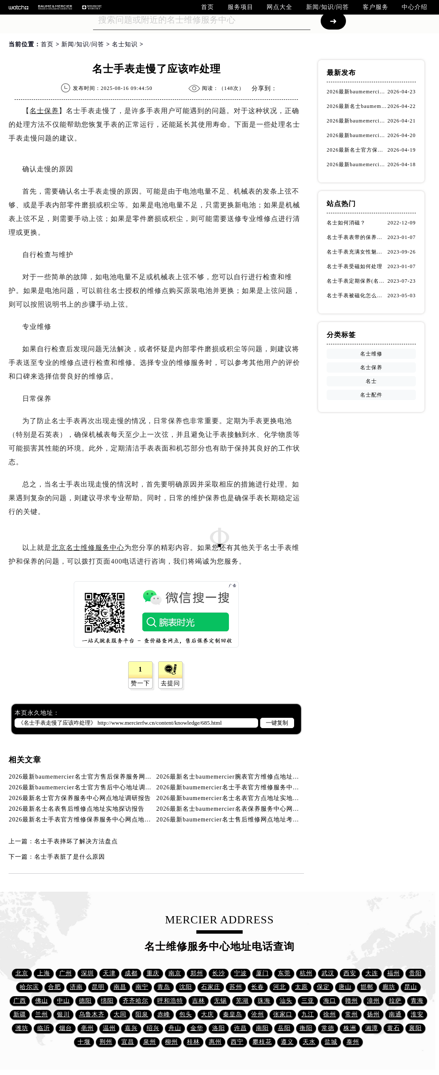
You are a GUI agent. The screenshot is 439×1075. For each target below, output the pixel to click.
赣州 (351, 1000)
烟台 (65, 1028)
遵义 (287, 1042)
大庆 (207, 1014)
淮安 (417, 1014)
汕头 (286, 1000)
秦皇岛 (232, 1014)
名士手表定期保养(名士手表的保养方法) (357, 281)
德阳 (85, 1000)
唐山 (345, 987)
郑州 (196, 973)
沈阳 (185, 987)
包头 (185, 1014)
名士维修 (371, 354)
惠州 (215, 1042)
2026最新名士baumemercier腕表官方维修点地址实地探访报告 (244, 776)
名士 (371, 381)
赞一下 (140, 683)
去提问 (170, 683)
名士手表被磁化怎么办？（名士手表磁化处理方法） (357, 296)
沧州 (257, 1014)
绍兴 (153, 1028)
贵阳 (415, 973)
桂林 (193, 1042)
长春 (257, 987)
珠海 (264, 1000)
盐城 (331, 1042)
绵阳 (107, 1000)
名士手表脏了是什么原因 (69, 857)
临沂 (43, 1028)
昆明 (98, 987)
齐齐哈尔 (135, 1000)
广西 (19, 1000)
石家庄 (210, 987)
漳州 (373, 1000)
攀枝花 (262, 1042)
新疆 (19, 1014)
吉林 (198, 1000)
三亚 (307, 1000)
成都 (131, 973)
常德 (328, 1028)
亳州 (87, 1028)
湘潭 (371, 1028)
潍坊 (21, 1028)
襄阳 (415, 1028)
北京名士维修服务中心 (87, 547)
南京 (174, 973)
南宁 (141, 987)
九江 (307, 1014)
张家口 (282, 1014)
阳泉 (141, 1014)
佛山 (41, 1000)
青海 (417, 1000)
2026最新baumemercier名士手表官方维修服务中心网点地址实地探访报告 (260, 787)
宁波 (240, 973)
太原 (301, 987)
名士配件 (371, 395)
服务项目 (240, 7)
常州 (351, 1014)
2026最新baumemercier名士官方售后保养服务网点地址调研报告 (99, 776)
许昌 (240, 1028)
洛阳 (218, 1028)
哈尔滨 (29, 987)
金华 (196, 1028)
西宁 (237, 1042)
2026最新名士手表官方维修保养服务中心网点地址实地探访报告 (99, 819)
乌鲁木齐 (92, 1014)
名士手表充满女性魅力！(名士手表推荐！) (357, 252)
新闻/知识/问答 (327, 7)
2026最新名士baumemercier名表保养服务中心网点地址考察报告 (247, 809)
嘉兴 (131, 1028)
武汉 (328, 973)
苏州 (235, 987)
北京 (21, 973)
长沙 (218, 973)
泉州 (149, 1042)
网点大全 (279, 7)
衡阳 (306, 1028)
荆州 (105, 1042)
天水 (309, 1042)
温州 (109, 1028)
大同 (120, 1014)
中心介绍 (414, 7)
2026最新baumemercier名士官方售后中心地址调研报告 (87, 787)
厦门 (262, 973)
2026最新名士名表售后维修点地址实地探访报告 (76, 809)
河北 (279, 987)
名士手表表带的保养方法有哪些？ (357, 237)
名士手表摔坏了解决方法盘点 (76, 841)
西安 (349, 973)
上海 (43, 973)
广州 (65, 973)
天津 (109, 973)
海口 (329, 1000)
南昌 (120, 987)
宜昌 (127, 1042)
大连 (371, 973)
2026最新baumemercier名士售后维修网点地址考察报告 (234, 819)
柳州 (171, 1042)
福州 (393, 973)
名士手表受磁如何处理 (354, 266)
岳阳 (284, 1028)
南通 (395, 1014)
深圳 (87, 973)
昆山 (410, 987)
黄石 (393, 1028)
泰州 (352, 1042)
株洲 (349, 1028)
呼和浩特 (170, 1000)
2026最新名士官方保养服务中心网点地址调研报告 (80, 798)
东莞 (284, 973)
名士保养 (44, 110)
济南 (76, 987)
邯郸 (367, 987)
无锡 (220, 1000)
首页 (207, 7)
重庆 (153, 973)
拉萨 (395, 1000)
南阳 (262, 1028)
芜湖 (242, 1000)
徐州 (329, 1014)
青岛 (163, 987)
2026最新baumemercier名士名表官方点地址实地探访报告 (237, 798)
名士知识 (125, 44)
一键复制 (277, 723)
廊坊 (388, 987)
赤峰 (163, 1014)
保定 (323, 987)
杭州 (306, 973)
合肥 (54, 987)
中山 (63, 1000)
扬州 (373, 1014)
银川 (63, 1014)
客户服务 (375, 7)
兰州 (41, 1014)
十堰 (84, 1042)
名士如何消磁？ (346, 223)
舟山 (174, 1028)
